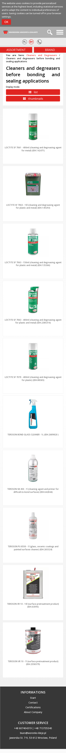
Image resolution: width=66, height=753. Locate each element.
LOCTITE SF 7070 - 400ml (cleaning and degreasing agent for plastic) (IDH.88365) (33, 378)
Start (33, 697)
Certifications (33, 707)
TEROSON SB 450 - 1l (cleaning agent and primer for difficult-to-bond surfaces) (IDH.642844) (33, 490)
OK (6, 22)
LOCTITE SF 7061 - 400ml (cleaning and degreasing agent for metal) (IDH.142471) (33, 149)
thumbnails (33, 99)
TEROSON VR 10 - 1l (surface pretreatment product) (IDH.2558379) (33, 663)
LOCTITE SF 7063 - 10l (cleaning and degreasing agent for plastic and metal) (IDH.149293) (33, 206)
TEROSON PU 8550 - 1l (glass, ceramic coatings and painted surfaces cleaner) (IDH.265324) (33, 548)
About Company (33, 712)
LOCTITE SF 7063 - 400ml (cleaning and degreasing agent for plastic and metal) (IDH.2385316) (33, 321)
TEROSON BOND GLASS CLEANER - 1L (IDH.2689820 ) (33, 434)
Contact (33, 702)
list (33, 92)
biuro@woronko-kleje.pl (33, 733)
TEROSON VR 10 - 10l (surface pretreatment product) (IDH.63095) (33, 605)
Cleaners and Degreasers (41, 55)
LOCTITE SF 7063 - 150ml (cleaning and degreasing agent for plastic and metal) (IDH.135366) (33, 264)
